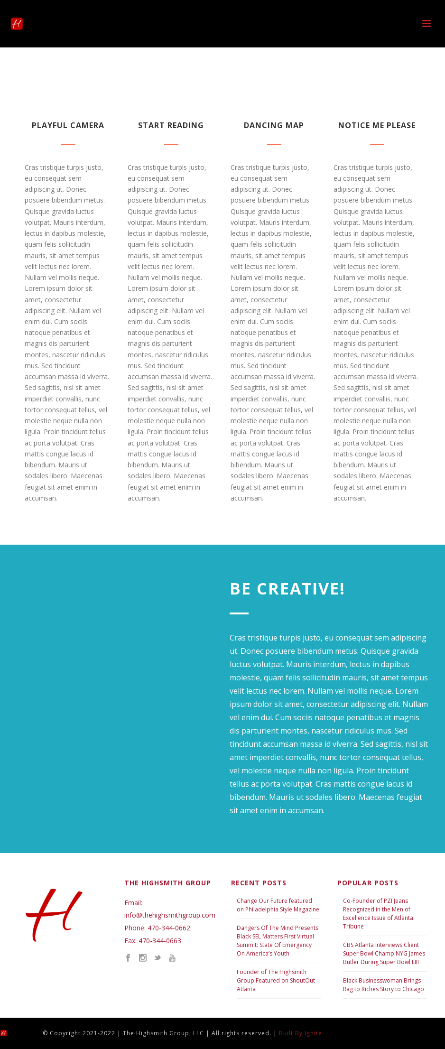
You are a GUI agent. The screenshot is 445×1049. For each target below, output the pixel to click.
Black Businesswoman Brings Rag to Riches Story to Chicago (383, 984)
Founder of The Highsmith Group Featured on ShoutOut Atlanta (276, 980)
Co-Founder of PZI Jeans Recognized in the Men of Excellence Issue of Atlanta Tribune (378, 913)
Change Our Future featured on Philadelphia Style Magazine (278, 905)
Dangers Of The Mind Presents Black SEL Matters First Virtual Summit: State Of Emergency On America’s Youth (277, 940)
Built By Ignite (300, 1033)
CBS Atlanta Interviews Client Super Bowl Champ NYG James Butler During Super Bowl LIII (384, 953)
